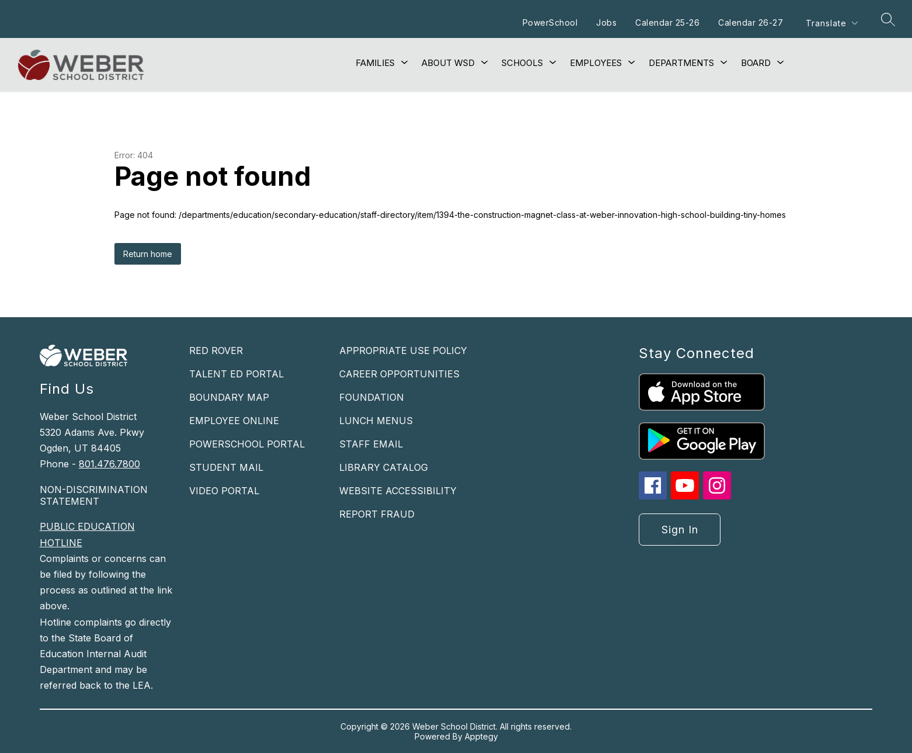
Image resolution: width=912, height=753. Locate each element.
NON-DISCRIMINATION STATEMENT (94, 495)
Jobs (606, 22)
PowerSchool (550, 22)
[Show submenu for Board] (756, 63)
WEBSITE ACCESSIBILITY (398, 491)
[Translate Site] (831, 23)
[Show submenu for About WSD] (448, 63)
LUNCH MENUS (376, 420)
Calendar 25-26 (667, 22)
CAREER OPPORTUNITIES (399, 374)
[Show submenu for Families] (375, 63)
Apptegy (481, 736)
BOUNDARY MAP (229, 397)
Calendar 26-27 (750, 22)
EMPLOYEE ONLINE (234, 420)
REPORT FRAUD (377, 514)
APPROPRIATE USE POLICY (403, 350)
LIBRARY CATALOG (383, 467)
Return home (147, 254)
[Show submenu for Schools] (522, 63)
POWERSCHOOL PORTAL (247, 444)
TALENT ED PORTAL (236, 374)
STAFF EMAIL (371, 444)
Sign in (680, 529)
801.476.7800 (109, 464)
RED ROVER (216, 350)
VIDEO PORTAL (224, 491)
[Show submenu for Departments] (681, 63)
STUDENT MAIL (226, 467)
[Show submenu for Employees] (596, 63)
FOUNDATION (371, 397)
